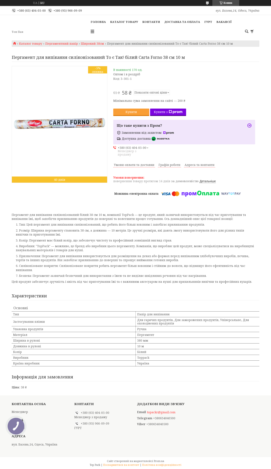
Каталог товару (124, 22)
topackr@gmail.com (161, 412)
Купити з (168, 112)
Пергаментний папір (61, 43)
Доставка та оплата (182, 22)
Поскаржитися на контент (121, 465)
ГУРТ (208, 22)
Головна (98, 22)
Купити (131, 112)
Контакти (151, 22)
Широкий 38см (92, 43)
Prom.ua (159, 461)
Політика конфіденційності (161, 465)
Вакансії (224, 22)
